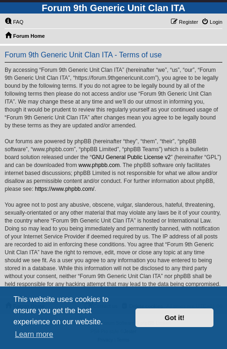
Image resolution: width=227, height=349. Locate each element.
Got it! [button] (174, 317)
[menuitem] (14, 22)
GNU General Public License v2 (131, 157)
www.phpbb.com (99, 165)
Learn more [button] (34, 334)
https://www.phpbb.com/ (64, 189)
